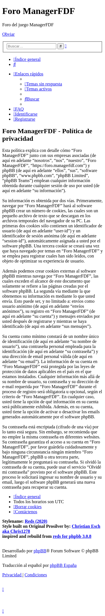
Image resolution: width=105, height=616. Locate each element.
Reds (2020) (36, 521)
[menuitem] (14, 64)
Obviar (8, 34)
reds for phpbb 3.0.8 (72, 536)
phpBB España (63, 565)
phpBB (40, 550)
